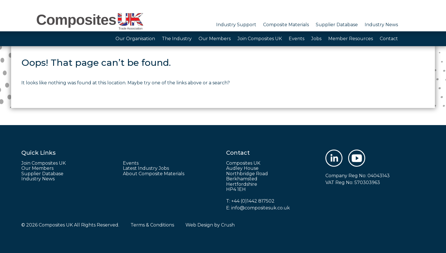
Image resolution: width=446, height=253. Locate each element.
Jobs (316, 38)
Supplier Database (337, 24)
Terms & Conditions (152, 225)
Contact (389, 38)
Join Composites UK (260, 38)
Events (296, 38)
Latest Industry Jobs (146, 168)
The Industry (177, 38)
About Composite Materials (153, 173)
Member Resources (350, 38)
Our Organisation (135, 38)
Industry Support (236, 24)
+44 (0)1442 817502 (252, 201)
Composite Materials (286, 24)
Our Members (215, 38)
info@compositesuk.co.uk (260, 208)
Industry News (381, 24)
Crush (228, 225)
